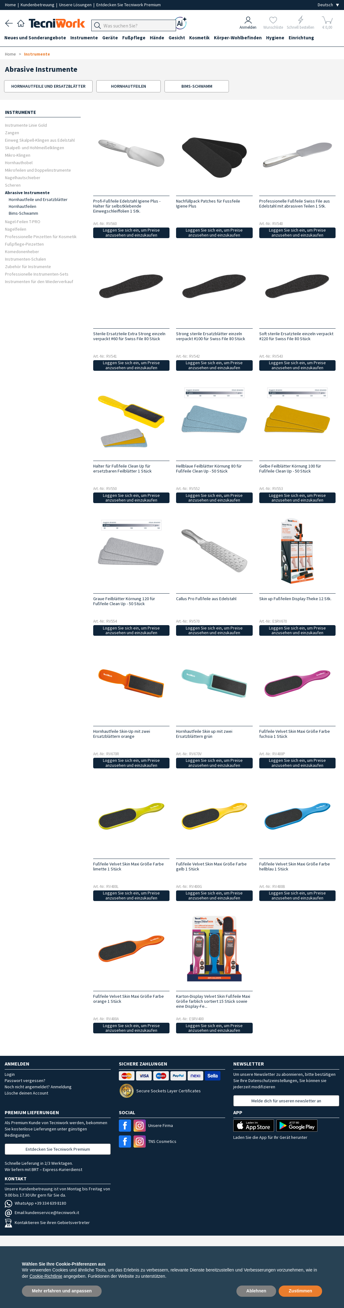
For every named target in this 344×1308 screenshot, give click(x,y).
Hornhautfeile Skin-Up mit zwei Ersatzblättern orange (121, 734)
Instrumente (85, 38)
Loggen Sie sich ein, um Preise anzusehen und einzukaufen (131, 233)
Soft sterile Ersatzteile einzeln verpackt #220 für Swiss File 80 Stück (296, 336)
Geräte (112, 38)
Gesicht (180, 38)
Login (10, 1074)
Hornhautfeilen (22, 206)
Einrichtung (308, 38)
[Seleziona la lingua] (328, 4)
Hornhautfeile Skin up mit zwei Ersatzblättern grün (204, 734)
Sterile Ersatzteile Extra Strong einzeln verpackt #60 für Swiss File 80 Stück (129, 336)
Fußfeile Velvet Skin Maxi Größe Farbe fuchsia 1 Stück (294, 734)
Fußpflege (136, 38)
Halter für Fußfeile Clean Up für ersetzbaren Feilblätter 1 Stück (122, 468)
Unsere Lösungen (76, 4)
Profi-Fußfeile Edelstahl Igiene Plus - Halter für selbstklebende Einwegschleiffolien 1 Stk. (126, 205)
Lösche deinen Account (26, 1093)
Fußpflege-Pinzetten (24, 244)
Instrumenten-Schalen (25, 259)
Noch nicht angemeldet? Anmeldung (38, 1087)
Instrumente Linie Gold (26, 125)
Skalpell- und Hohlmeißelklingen (34, 147)
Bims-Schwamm (23, 213)
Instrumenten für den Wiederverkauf (39, 281)
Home (11, 4)
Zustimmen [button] (300, 1290)
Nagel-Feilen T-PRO (22, 221)
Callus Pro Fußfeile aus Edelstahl (206, 598)
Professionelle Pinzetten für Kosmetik (41, 236)
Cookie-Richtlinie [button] (45, 1276)
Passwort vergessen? (25, 1080)
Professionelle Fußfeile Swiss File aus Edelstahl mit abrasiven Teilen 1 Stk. (294, 203)
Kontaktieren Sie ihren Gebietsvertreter (47, 1222)
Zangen (12, 132)
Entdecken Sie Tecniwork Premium (128, 4)
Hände (160, 38)
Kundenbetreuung (38, 4)
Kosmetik (204, 38)
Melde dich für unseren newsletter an (286, 1101)
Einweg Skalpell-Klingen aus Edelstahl (40, 140)
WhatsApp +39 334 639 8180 (35, 1203)
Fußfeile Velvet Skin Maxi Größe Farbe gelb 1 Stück (211, 866)
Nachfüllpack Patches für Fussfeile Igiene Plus (208, 203)
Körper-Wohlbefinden (243, 38)
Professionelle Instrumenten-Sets (36, 274)
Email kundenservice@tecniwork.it (42, 1212)
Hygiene (281, 38)
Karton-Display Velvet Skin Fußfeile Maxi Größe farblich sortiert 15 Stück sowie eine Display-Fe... (213, 1001)
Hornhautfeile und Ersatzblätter (38, 199)
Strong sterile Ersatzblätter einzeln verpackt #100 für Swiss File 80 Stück (210, 336)
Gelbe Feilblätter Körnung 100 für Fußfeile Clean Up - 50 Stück (290, 468)
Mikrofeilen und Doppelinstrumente (38, 170)
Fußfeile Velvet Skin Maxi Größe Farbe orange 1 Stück (128, 999)
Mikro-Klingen (17, 155)
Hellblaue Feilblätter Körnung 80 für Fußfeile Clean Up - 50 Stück (209, 468)
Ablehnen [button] (256, 1290)
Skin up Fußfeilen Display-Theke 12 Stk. (295, 598)
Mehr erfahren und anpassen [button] (62, 1290)
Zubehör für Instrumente (28, 266)
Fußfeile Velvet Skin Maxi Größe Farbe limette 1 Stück (128, 866)
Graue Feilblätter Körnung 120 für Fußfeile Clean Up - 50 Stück (124, 601)
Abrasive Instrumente (27, 192)
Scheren (13, 185)
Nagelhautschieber (22, 177)
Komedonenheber (22, 251)
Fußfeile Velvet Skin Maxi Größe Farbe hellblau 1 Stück (294, 866)
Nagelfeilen (15, 229)
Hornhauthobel (19, 162)
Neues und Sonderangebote (36, 38)
